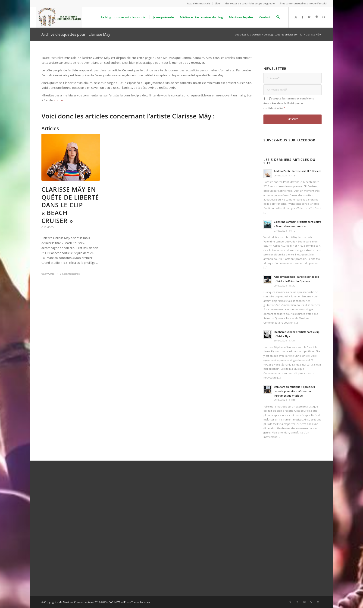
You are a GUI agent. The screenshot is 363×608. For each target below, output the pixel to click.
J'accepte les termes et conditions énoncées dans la (288, 103)
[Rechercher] (278, 17)
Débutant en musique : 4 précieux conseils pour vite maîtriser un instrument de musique (294, 391)
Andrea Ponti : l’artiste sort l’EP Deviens (297, 171)
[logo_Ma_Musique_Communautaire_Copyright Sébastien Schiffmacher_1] (59, 17)
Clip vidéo (47, 227)
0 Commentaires (70, 273)
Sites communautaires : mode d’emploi (303, 3)
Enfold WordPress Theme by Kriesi (129, 602)
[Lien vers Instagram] (309, 16)
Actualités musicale (198, 3)
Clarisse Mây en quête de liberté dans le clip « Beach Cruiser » (70, 205)
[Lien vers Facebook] (302, 16)
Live (217, 3)
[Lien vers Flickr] (323, 16)
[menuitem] (199, 3)
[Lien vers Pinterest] (316, 16)
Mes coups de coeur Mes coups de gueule (250, 3)
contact (59, 100)
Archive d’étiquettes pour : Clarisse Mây (75, 34)
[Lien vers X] (295, 16)
